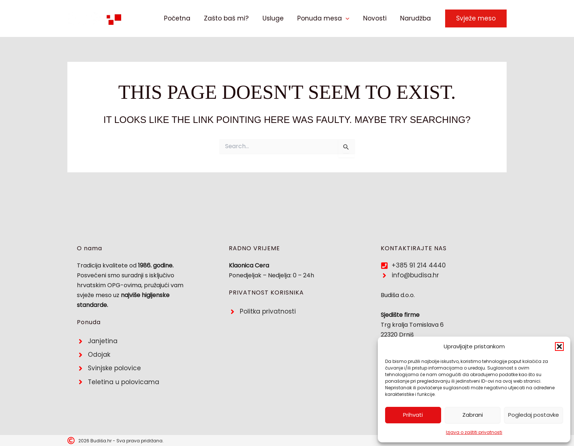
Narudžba (416, 18)
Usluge (277, 18)
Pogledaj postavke (533, 415)
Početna (184, 18)
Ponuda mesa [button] (327, 18)
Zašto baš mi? (232, 18)
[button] (559, 346)
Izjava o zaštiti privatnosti (474, 432)
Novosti (376, 18)
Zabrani (472, 415)
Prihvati (413, 415)
